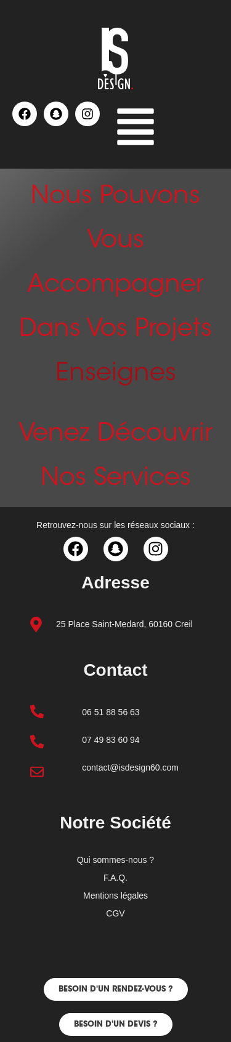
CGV (115, 913)
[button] (135, 129)
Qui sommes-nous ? (115, 860)
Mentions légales (115, 895)
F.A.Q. (115, 878)
